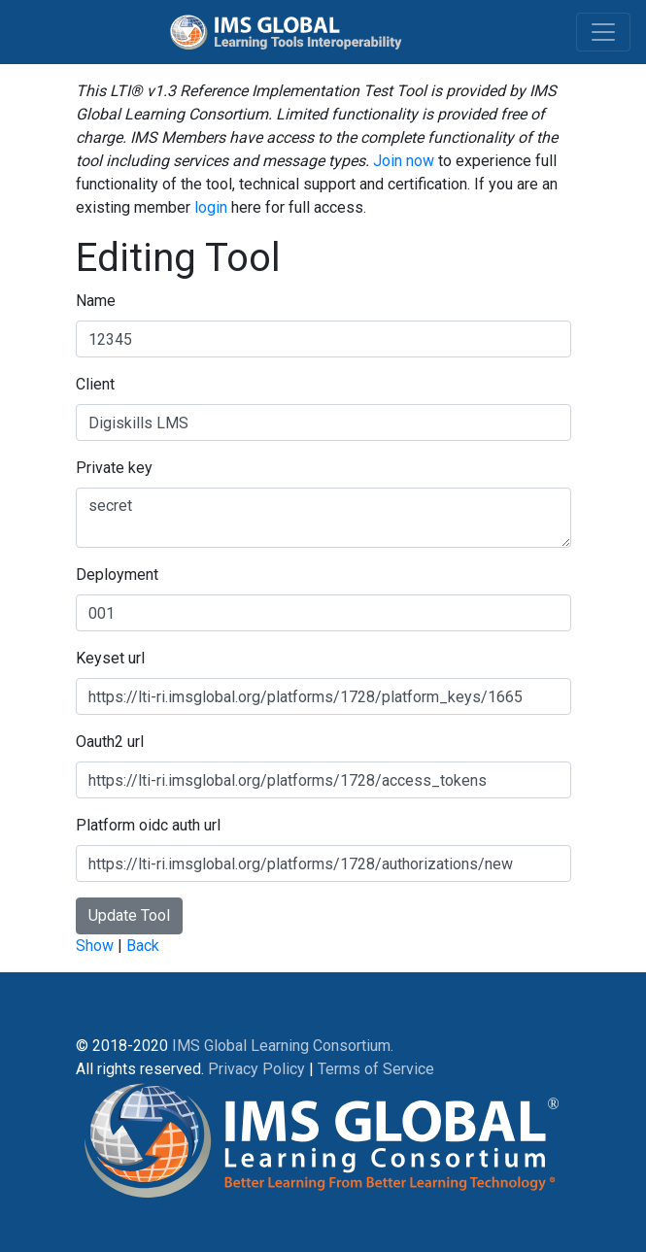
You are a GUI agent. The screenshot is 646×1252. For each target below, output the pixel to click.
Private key (114, 467)
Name (96, 300)
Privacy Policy (256, 1069)
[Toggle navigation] (603, 32)
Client (95, 384)
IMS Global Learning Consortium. (282, 1045)
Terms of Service (376, 1069)
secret (323, 518)
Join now (403, 161)
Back (142, 945)
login (210, 207)
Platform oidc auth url (148, 825)
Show (95, 945)
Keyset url (110, 658)
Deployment (117, 574)
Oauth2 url (110, 741)
